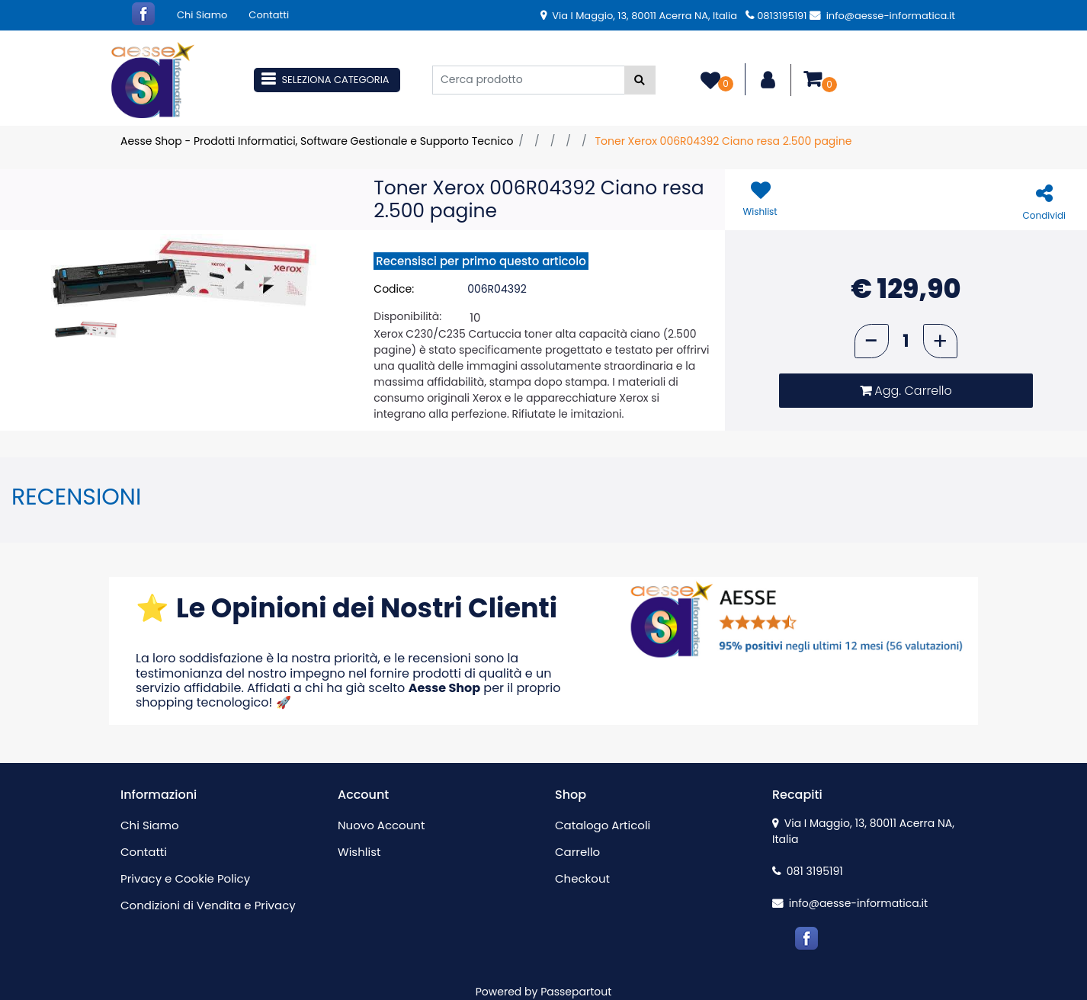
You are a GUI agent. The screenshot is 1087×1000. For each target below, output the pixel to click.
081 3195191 (807, 871)
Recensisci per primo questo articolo (480, 261)
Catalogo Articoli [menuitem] (602, 825)
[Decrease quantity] (872, 341)
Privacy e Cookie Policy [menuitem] (185, 878)
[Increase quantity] (940, 341)
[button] (640, 80)
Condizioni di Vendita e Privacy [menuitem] (208, 905)
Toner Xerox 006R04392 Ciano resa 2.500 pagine (723, 141)
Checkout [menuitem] (582, 878)
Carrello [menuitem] (577, 852)
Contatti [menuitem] (269, 15)
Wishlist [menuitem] (359, 852)
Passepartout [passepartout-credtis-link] (575, 991)
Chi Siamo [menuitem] (202, 15)
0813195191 (776, 15)
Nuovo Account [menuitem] (381, 825)
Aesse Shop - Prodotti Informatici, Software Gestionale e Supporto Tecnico (316, 141)
